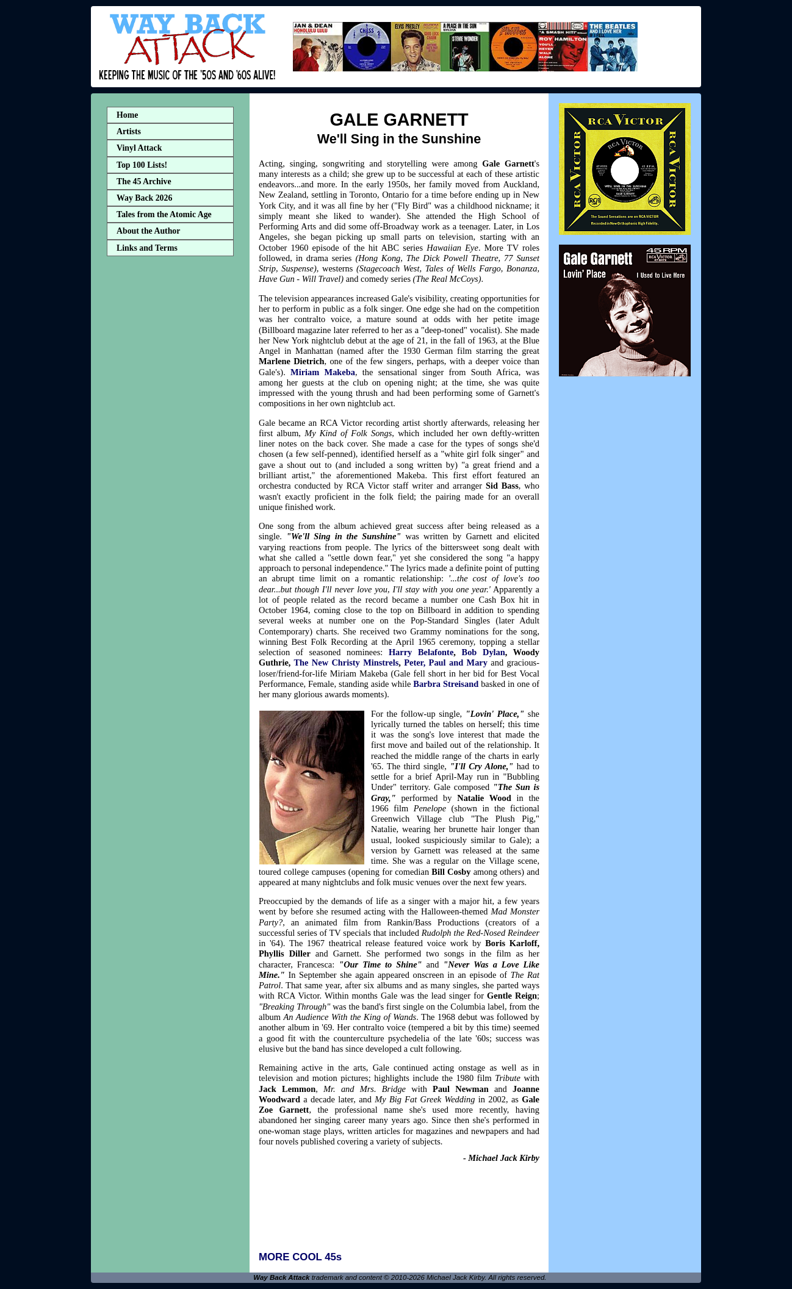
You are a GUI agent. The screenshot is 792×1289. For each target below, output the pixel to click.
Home (127, 115)
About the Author (148, 230)
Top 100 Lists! (142, 165)
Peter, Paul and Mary (446, 662)
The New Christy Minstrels (345, 662)
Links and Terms (147, 248)
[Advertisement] (170, 453)
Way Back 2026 (144, 198)
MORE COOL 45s (300, 1257)
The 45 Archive (144, 181)
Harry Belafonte (421, 652)
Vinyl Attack (139, 148)
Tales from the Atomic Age (164, 214)
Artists (129, 131)
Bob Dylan (483, 652)
